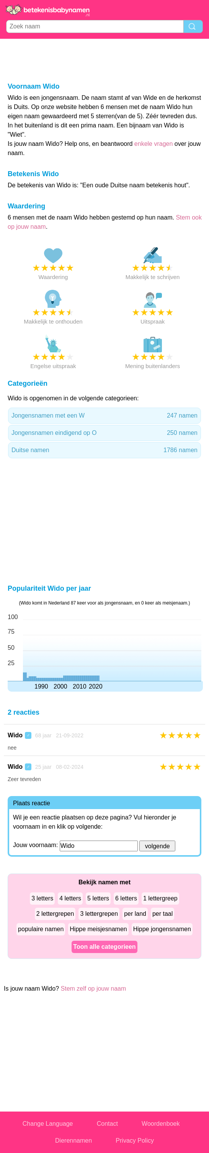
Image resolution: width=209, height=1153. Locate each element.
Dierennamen (73, 1140)
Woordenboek (161, 1123)
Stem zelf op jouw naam (93, 988)
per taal (162, 913)
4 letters (70, 898)
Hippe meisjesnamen (98, 929)
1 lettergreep (160, 898)
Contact (107, 1123)
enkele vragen (153, 143)
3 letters (42, 898)
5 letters (98, 898)
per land (135, 913)
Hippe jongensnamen (162, 929)
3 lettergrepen (99, 913)
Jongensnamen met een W (104, 415)
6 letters (126, 898)
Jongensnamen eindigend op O (104, 433)
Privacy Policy (135, 1140)
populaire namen (41, 929)
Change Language (48, 1123)
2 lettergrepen (55, 913)
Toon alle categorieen (104, 946)
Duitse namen (104, 450)
